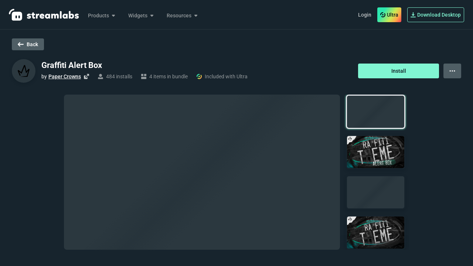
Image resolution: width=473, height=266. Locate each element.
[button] (375, 112)
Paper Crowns (64, 76)
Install (398, 71)
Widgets (141, 15)
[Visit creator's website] (86, 76)
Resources (183, 15)
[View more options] (452, 71)
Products (102, 15)
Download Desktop (436, 15)
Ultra (389, 15)
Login (364, 15)
